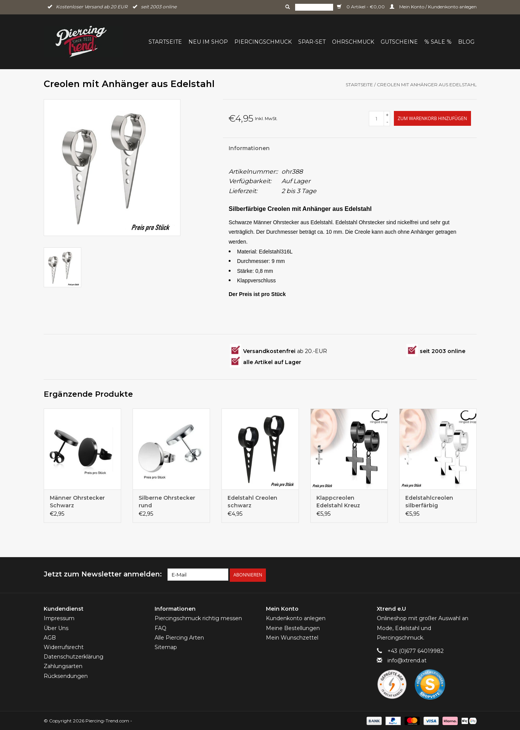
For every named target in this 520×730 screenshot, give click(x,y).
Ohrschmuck (353, 41)
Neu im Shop (208, 41)
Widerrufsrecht (64, 646)
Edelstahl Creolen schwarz (252, 501)
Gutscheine (399, 41)
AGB (50, 636)
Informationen (249, 148)
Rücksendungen (66, 675)
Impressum (59, 617)
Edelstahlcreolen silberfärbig (429, 501)
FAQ (160, 627)
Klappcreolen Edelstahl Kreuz (338, 501)
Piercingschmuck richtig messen (198, 617)
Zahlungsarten (63, 665)
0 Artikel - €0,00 (361, 7)
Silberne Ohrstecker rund (167, 501)
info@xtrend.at (407, 659)
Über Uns (56, 627)
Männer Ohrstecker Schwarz (77, 501)
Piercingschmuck (263, 41)
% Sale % (438, 41)
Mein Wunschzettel (292, 636)
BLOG (466, 41)
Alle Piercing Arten (179, 636)
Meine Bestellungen (293, 627)
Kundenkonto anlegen (296, 617)
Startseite (165, 41)
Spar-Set (312, 41)
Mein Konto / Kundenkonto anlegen (433, 7)
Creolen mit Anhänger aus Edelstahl (427, 84)
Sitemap (166, 646)
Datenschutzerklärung (73, 655)
